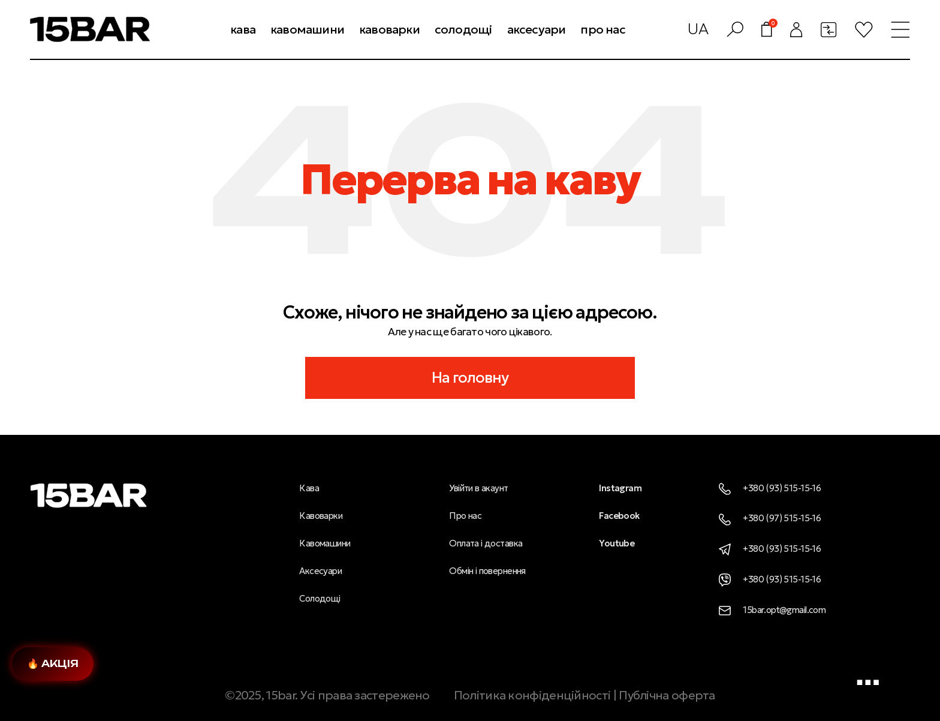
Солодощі (319, 598)
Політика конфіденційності (532, 695)
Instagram (620, 488)
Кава (309, 488)
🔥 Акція (53, 663)
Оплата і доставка (485, 543)
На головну (470, 377)
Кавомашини (324, 543)
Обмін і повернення (487, 570)
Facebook (619, 515)
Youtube (616, 543)
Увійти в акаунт (478, 488)
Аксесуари (320, 570)
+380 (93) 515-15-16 (770, 488)
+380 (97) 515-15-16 (770, 518)
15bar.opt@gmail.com (772, 609)
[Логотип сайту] (90, 28)
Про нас (465, 515)
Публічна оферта (667, 695)
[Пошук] (735, 29)
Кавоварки (320, 515)
